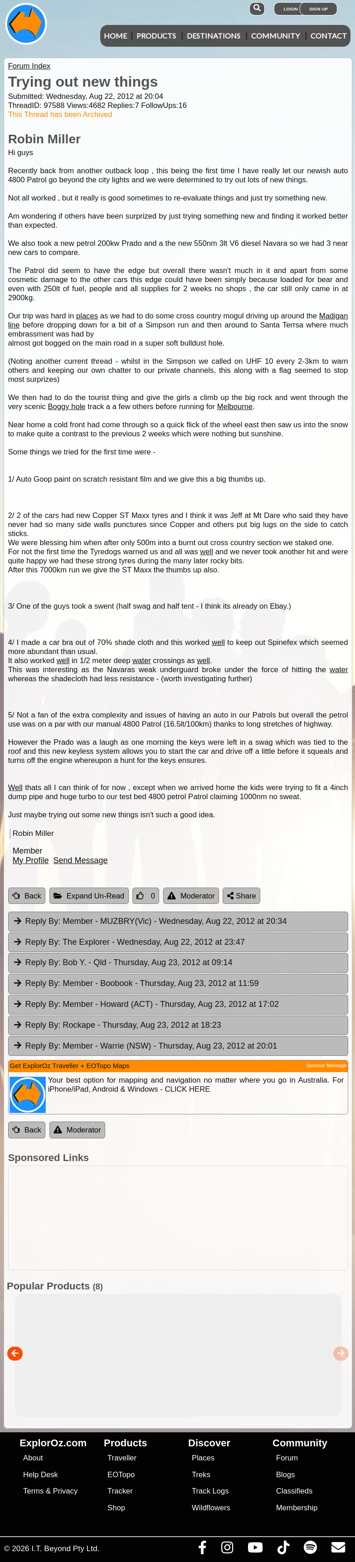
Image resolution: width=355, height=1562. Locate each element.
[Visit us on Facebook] (202, 1549)
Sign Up (318, 8)
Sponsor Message (326, 1065)
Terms (33, 1491)
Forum (287, 1458)
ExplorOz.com (53, 1443)
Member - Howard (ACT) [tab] (146, 1004)
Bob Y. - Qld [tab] (123, 962)
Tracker (120, 1491)
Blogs (285, 1474)
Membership (296, 1507)
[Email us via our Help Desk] (338, 1549)
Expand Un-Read (89, 896)
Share (241, 896)
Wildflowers (211, 1507)
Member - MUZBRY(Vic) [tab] (150, 921)
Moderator (191, 896)
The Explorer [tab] (129, 942)
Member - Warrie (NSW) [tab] (145, 1046)
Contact (329, 35)
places (87, 316)
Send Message (80, 860)
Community (275, 35)
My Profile (31, 860)
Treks (201, 1474)
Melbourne (235, 406)
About (33, 1458)
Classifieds (294, 1491)
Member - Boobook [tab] (136, 983)
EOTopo (121, 1474)
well (206, 551)
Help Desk (40, 1474)
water (141, 660)
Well (15, 787)
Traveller (121, 1458)
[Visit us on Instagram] (227, 1549)
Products (156, 35)
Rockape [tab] (117, 1025)
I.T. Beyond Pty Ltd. (65, 1548)
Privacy (65, 1491)
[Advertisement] (182, 1218)
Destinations (213, 35)
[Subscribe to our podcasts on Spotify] (310, 1549)
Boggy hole (66, 406)
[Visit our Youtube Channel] (255, 1549)
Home (115, 35)
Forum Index (29, 66)
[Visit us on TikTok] (283, 1549)
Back (26, 896)
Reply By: (43, 921)
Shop (116, 1507)
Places (203, 1458)
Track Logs (210, 1491)
